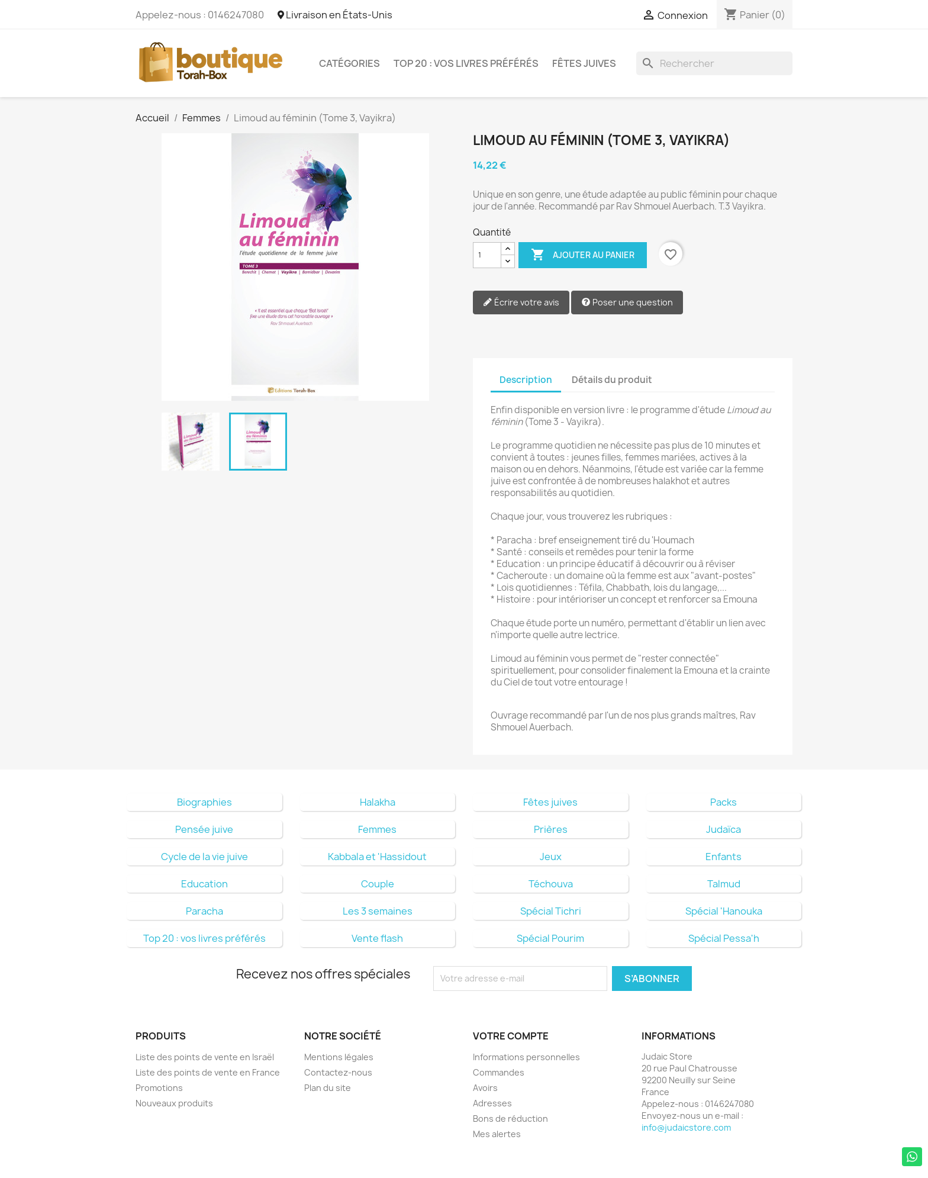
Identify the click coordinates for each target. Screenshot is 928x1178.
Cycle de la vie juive (204, 856)
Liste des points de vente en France (208, 1072)
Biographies (204, 802)
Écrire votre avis (521, 303)
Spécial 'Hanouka (723, 911)
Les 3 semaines (378, 911)
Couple (377, 883)
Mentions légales (338, 1057)
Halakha (377, 802)
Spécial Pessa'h (723, 938)
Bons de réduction (510, 1118)
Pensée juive (204, 829)
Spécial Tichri (550, 911)
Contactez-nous (338, 1072)
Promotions (159, 1087)
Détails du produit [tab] (612, 380)
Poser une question (627, 303)
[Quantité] (487, 255)
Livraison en (335, 14)
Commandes (498, 1072)
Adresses (492, 1103)
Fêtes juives (584, 63)
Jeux (551, 856)
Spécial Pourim (550, 938)
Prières (551, 829)
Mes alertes (497, 1134)
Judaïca (723, 829)
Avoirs (485, 1087)
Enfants (723, 856)
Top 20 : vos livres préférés (466, 63)
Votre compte (511, 1035)
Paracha (204, 911)
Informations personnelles (526, 1057)
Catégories (349, 63)
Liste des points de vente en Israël (205, 1057)
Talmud (723, 883)
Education (204, 883)
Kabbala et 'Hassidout (377, 856)
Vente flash (377, 938)
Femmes (377, 829)
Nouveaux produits (174, 1103)
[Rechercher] (714, 63)
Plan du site (327, 1087)
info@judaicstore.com (686, 1127)
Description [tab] (526, 380)
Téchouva (551, 883)
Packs (723, 802)
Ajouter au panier (582, 255)
